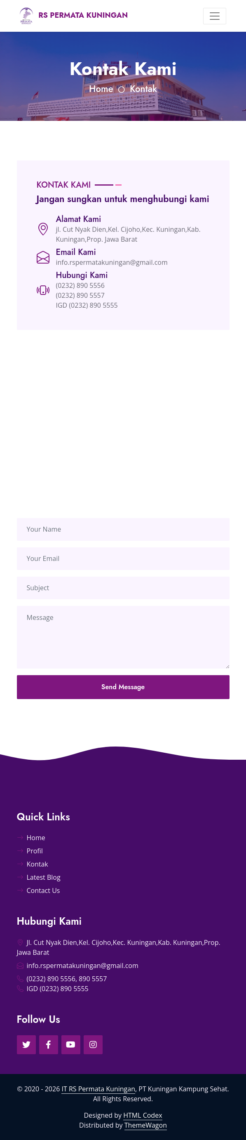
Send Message (123, 698)
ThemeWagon (145, 1125)
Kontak (143, 88)
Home (101, 88)
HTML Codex (142, 1115)
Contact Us (38, 890)
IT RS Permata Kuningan (98, 1088)
